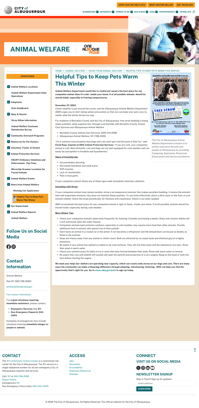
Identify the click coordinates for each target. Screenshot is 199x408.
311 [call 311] (9, 376)
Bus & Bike (141, 12)
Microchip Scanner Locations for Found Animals (28, 171)
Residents (107, 12)
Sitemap (73, 374)
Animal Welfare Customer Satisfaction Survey (24, 128)
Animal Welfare (75, 71)
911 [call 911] (18, 383)
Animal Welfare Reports (23, 212)
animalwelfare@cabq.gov (19, 286)
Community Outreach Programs (27, 135)
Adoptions (16, 102)
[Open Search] (194, 12)
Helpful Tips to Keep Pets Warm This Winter (28, 198)
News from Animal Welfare (105, 71)
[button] (185, 11)
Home (58, 71)
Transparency (168, 12)
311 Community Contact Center (22, 361)
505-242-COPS (41, 386)
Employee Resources (80, 371)
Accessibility (75, 367)
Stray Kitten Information (24, 120)
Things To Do (124, 12)
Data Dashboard (19, 108)
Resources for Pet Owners (24, 141)
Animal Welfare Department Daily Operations (29, 94)
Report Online (9, 379)
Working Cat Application (26, 190)
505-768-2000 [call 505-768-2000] (21, 376)
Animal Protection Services (25, 154)
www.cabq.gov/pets (105, 270)
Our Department (19, 206)
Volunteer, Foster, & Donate (25, 147)
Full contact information (18, 294)
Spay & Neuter (19, 114)
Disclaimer (74, 364)
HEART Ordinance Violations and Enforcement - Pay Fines (28, 161)
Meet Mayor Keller (161, 5)
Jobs (154, 12)
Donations (27, 76)
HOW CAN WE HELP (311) (132, 5)
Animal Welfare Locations (24, 86)
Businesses (91, 12)
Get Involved (185, 5)
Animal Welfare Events (23, 178)
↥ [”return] (195, 349)
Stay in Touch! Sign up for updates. (154, 379)
